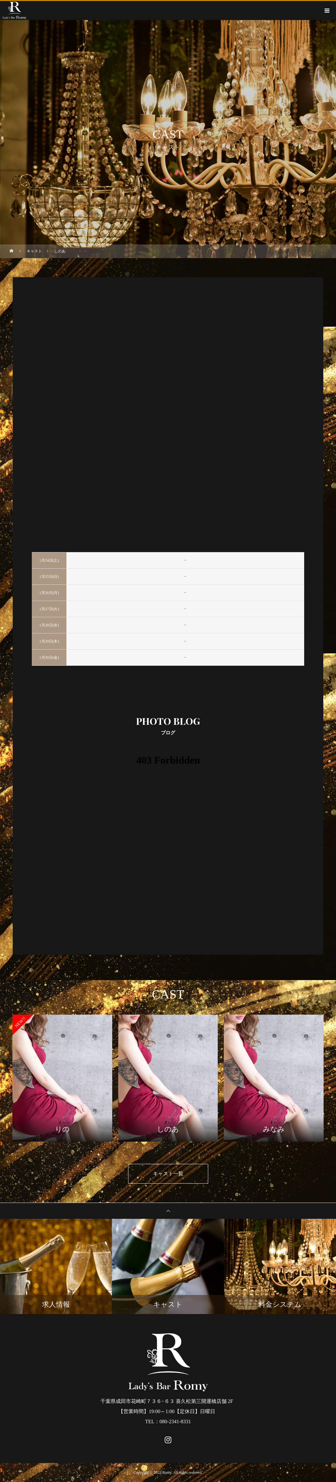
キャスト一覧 (168, 1173)
